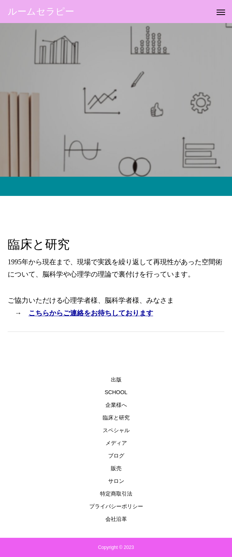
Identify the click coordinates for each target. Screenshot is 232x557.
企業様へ (116, 405)
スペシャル (116, 430)
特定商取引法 (116, 494)
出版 (116, 379)
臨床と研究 (116, 417)
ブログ (116, 456)
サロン (116, 481)
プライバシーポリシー (116, 506)
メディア (116, 443)
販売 (116, 468)
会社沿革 (116, 519)
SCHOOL (116, 392)
